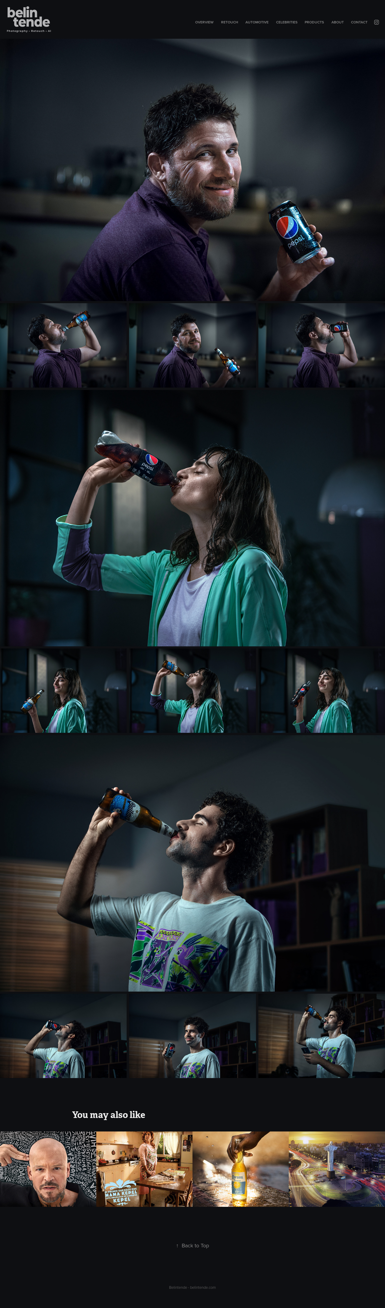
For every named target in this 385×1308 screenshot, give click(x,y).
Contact (359, 22)
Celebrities (286, 22)
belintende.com (203, 1287)
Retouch (229, 22)
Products (314, 22)
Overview (204, 22)
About (337, 22)
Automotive (257, 22)
